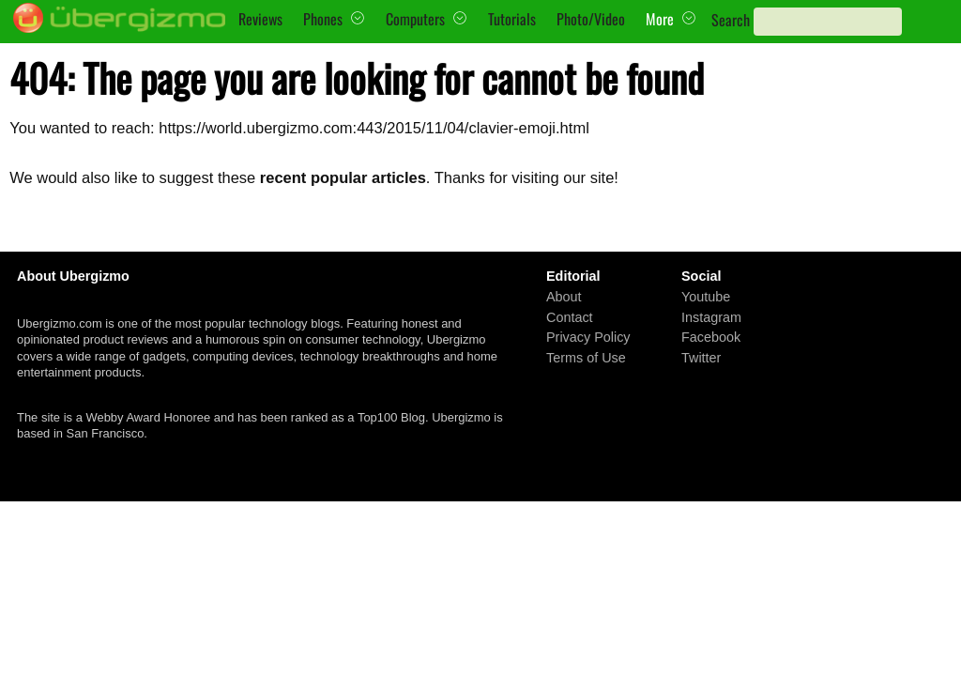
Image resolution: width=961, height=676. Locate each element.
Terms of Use (586, 357)
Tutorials (512, 19)
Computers (415, 19)
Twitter (701, 357)
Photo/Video (591, 19)
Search (730, 19)
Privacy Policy (588, 337)
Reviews (260, 19)
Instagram (711, 316)
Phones (323, 19)
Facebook (710, 337)
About (564, 296)
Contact (569, 316)
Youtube (705, 296)
